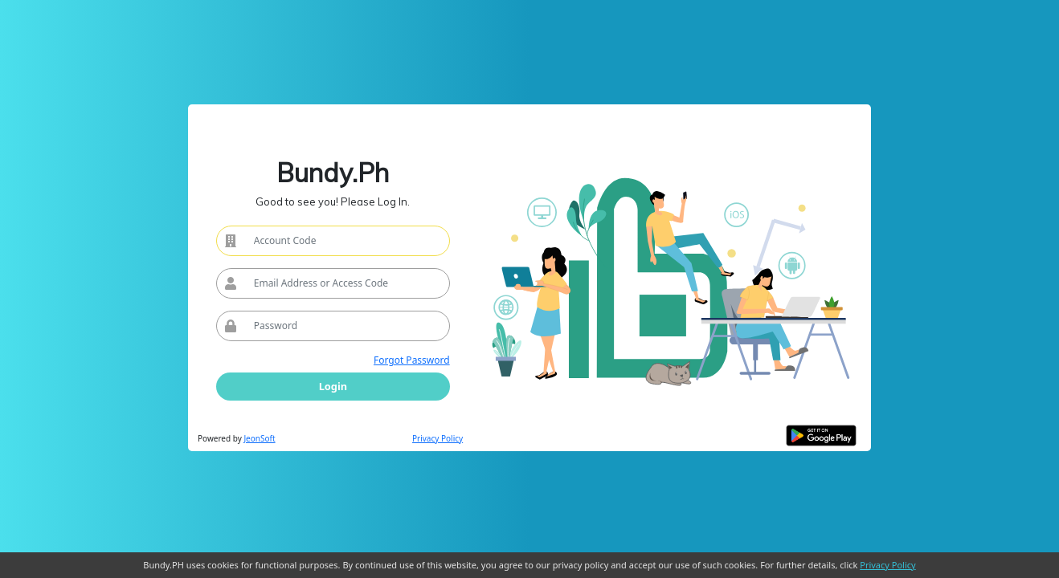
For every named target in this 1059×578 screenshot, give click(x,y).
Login (333, 386)
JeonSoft (259, 438)
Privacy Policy (437, 438)
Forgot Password (412, 360)
